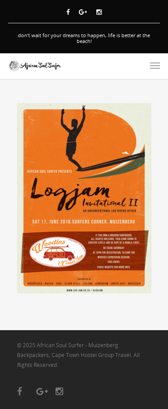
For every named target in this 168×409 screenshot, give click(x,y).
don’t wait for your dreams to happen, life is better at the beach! (84, 38)
